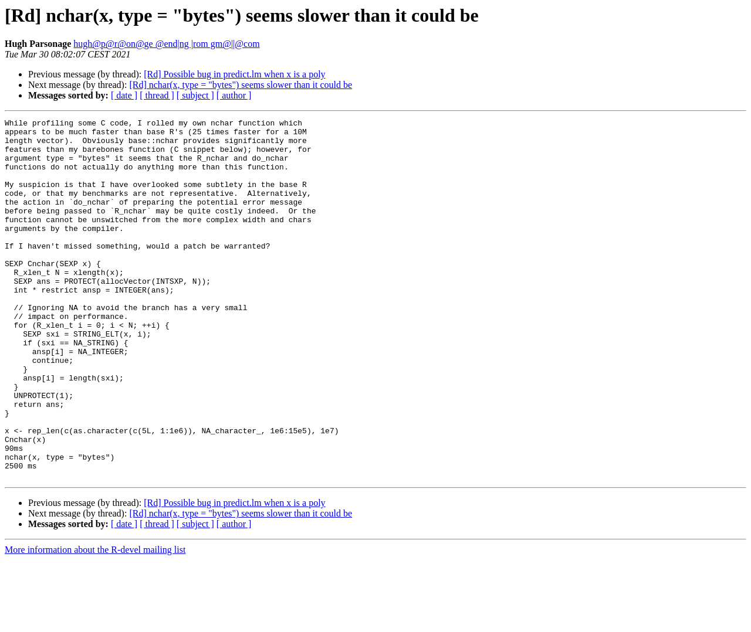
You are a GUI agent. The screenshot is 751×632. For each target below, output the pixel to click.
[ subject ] (195, 95)
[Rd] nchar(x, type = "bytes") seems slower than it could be (240, 85)
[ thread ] (157, 95)
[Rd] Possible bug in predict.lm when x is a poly (234, 74)
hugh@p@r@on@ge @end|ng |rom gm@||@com (166, 44)
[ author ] (234, 95)
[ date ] (124, 95)
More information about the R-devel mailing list (95, 622)
